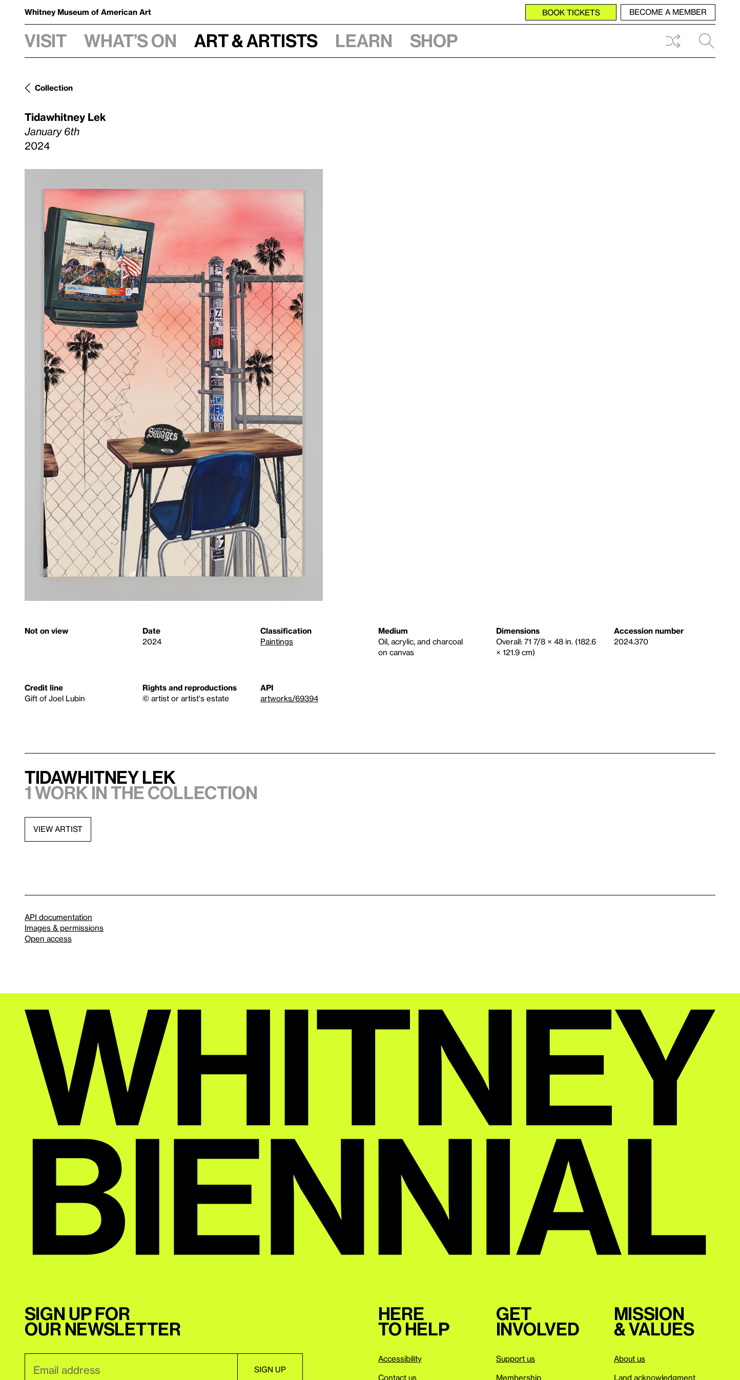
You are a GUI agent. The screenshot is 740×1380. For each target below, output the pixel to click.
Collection (54, 87)
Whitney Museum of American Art (88, 11)
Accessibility (400, 1358)
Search (706, 41)
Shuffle (673, 41)
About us (629, 1358)
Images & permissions (64, 927)
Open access (48, 938)
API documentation (58, 917)
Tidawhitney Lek (65, 117)
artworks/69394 (289, 698)
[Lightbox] (174, 385)
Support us (515, 1358)
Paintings (276, 641)
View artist (58, 828)
